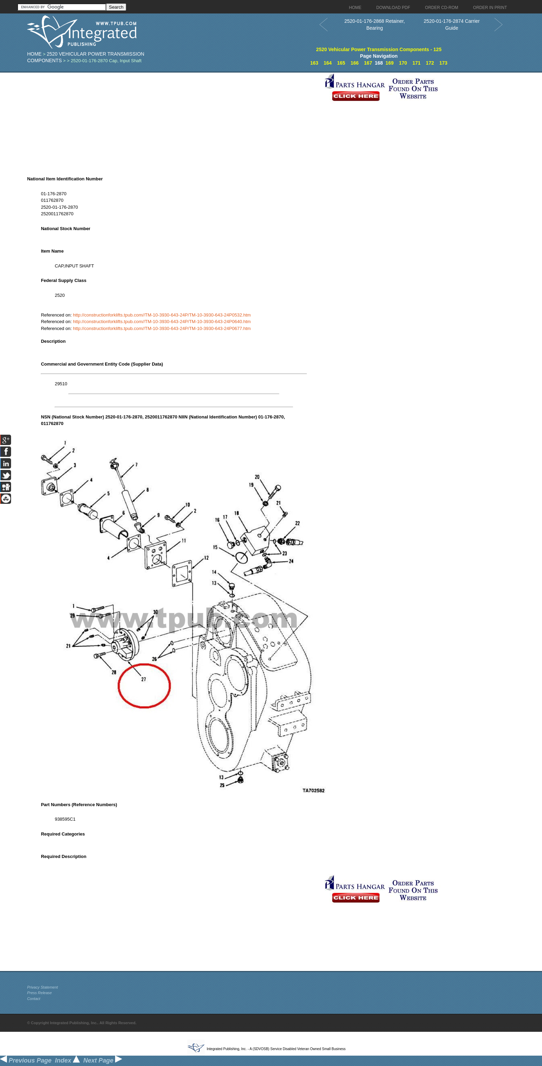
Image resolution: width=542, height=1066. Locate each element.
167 (368, 63)
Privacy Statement (42, 987)
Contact (33, 999)
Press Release (39, 993)
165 (341, 63)
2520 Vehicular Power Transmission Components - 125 (379, 49)
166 (354, 63)
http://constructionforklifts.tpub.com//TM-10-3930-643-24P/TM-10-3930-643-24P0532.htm (162, 315)
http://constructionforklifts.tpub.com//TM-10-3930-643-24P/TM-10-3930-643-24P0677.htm (162, 328)
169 (389, 63)
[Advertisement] (174, 121)
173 (443, 63)
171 (416, 63)
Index (67, 1060)
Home (34, 54)
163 (314, 63)
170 (403, 63)
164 (327, 63)
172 (430, 63)
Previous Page (26, 1060)
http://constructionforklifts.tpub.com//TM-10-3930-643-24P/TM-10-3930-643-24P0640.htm (162, 321)
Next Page (102, 1060)
